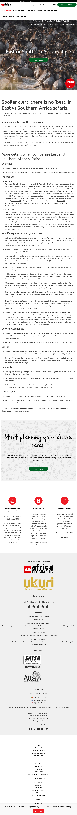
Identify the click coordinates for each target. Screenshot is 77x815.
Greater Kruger (38, 217)
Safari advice (52, 10)
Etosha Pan (39, 224)
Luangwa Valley (10, 222)
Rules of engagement (38, 795)
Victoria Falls (49, 217)
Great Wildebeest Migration (30, 252)
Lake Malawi (27, 224)
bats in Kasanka (43, 261)
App (38, 741)
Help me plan (38, 60)
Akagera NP (61, 201)
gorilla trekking (33, 301)
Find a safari (7, 10)
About (38, 799)
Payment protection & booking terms (38, 774)
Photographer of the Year (38, 790)
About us (23, 17)
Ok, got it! (38, 811)
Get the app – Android (38, 750)
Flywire (34, 519)
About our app (38, 755)
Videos (38, 793)
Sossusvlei (36, 215)
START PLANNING (67, 5)
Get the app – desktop (38, 753)
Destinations (41, 10)
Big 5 (20, 238)
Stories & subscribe (38, 778)
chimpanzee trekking (46, 301)
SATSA (41, 531)
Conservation (38, 787)
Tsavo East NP (16, 201)
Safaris (38, 760)
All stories (38, 785)
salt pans (18, 227)
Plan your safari (19, 10)
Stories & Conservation (10, 17)
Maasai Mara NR (13, 184)
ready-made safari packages (25, 408)
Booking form (38, 771)
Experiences (31, 10)
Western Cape (31, 219)
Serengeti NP (33, 184)
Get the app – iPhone (38, 748)
